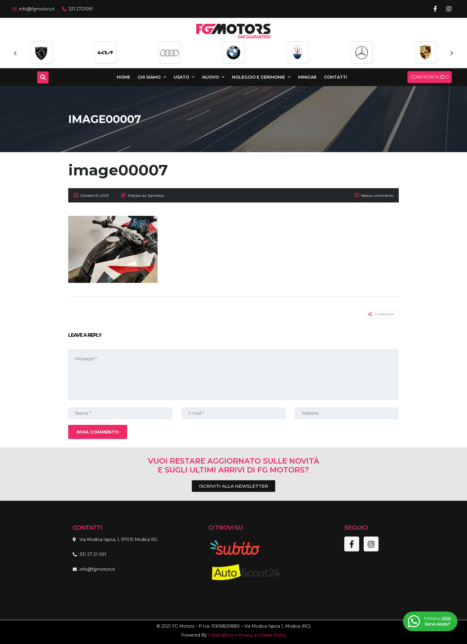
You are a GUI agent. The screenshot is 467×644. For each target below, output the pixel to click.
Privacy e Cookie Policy (262, 635)
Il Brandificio (221, 635)
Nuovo (213, 77)
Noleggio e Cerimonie (261, 77)
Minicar (307, 77)
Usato (184, 77)
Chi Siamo (152, 77)
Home (123, 77)
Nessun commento (377, 195)
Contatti (335, 77)
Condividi (381, 314)
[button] (15, 53)
